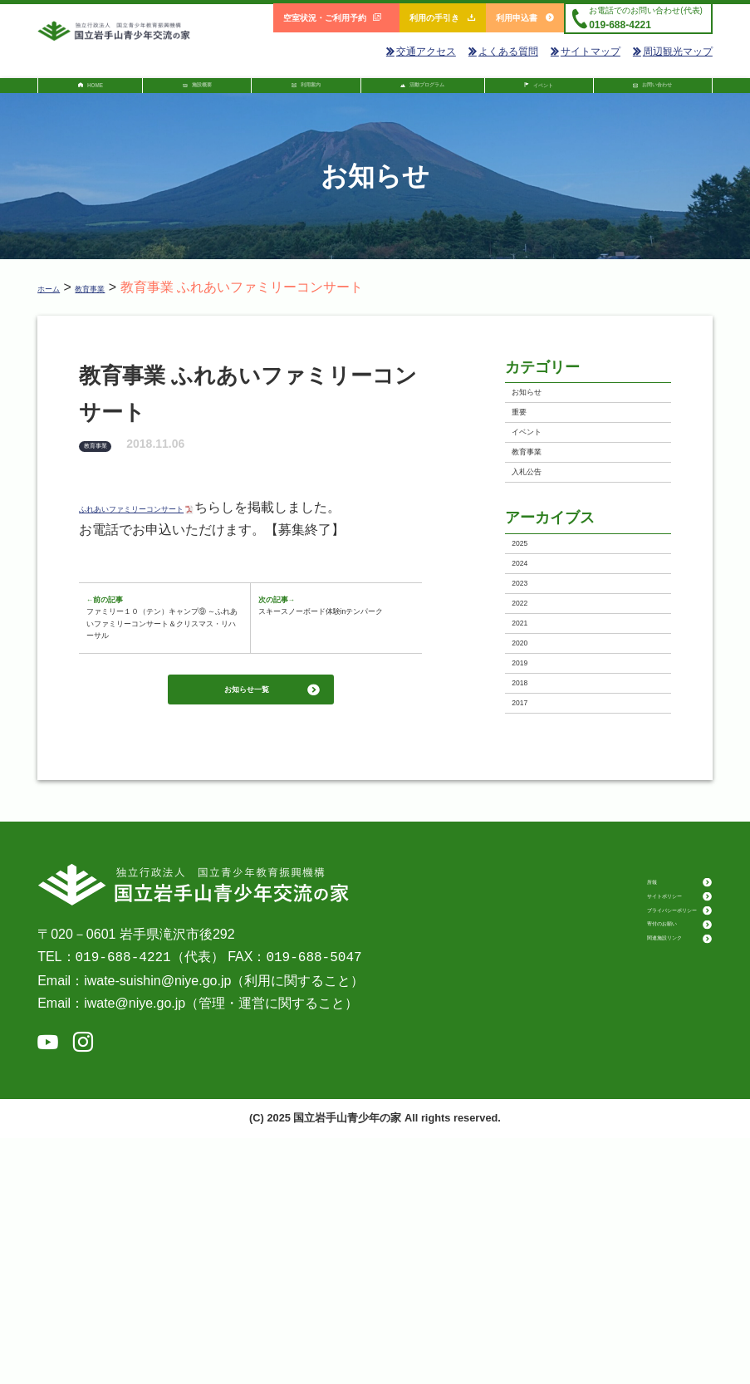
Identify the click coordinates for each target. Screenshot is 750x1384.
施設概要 (193, 91)
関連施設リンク (618, 1222)
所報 (593, 1134)
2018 (533, 906)
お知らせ (544, 414)
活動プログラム (420, 91)
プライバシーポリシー (633, 1178)
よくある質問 (503, 51)
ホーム (57, 300)
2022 (533, 759)
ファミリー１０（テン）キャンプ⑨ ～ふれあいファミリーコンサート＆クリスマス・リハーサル (160, 709)
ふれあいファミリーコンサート (177, 522)
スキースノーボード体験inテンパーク (330, 674)
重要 (531, 451)
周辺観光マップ (673, 51)
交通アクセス (421, 51)
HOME (93, 93)
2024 (533, 685)
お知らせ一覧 (244, 863)
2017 (533, 942)
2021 (533, 795)
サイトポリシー (618, 1155)
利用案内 (299, 91)
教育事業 (118, 300)
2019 (533, 868)
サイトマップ (585, 51)
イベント (541, 93)
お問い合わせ (656, 91)
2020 (533, 832)
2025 (533, 648)
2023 (533, 722)
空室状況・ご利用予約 (332, 17)
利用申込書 (525, 17)
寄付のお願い (613, 1199)
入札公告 (544, 560)
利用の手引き (442, 17)
